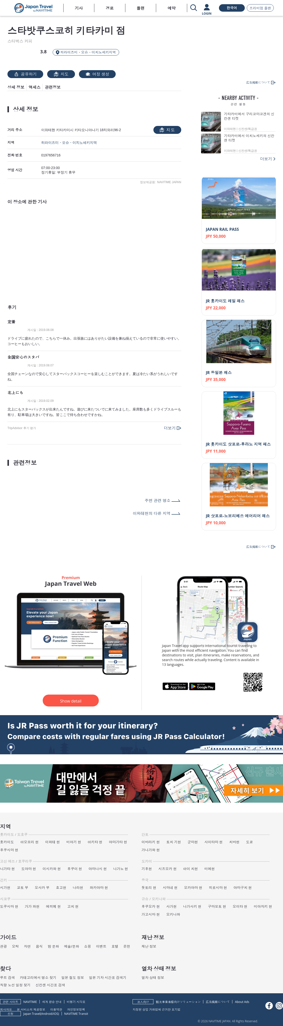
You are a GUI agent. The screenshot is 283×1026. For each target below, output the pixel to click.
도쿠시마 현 (9, 906)
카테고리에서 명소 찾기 (38, 977)
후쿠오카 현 (151, 906)
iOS (55, 1014)
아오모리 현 (29, 842)
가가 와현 (32, 906)
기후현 (147, 868)
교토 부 (22, 887)
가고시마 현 (151, 914)
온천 (126, 946)
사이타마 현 (213, 842)
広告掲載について (218, 1002)
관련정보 (53, 87)
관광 (3, 946)
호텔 (114, 946)
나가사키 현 (192, 906)
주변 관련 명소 (158, 500)
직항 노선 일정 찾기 (15, 985)
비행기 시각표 (76, 1002)
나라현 (78, 887)
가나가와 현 (151, 850)
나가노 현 (120, 868)
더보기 (170, 428)
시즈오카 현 (167, 868)
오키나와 (173, 914)
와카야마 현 (99, 887)
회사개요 (6, 1009)
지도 (61, 74)
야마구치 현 (243, 887)
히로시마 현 (218, 887)
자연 (27, 946)
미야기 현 (73, 842)
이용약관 (56, 1009)
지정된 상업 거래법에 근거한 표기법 (156, 1009)
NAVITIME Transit (76, 1014)
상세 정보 (15, 87)
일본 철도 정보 (72, 977)
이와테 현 (52, 842)
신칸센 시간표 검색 (50, 985)
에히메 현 (53, 906)
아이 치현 (190, 868)
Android (46, 1014)
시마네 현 (170, 887)
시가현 (5, 887)
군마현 (192, 842)
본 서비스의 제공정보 (31, 1009)
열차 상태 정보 (153, 977)
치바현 (234, 842)
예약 (172, 8)
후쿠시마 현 (9, 850)
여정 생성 (97, 74)
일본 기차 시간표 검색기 (107, 977)
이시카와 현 (51, 868)
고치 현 (73, 906)
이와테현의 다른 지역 (152, 513)
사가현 (171, 906)
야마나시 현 (98, 868)
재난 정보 (149, 946)
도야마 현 (28, 868)
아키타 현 (95, 842)
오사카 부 (42, 887)
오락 (15, 946)
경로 (110, 8)
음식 (39, 946)
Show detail (70, 701)
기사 (79, 8)
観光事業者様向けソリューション (178, 1002)
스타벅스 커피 (19, 41)
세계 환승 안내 (52, 1002)
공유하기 (25, 74)
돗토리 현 (149, 887)
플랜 (140, 8)
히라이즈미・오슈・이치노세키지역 (69, 143)
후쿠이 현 (74, 868)
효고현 (61, 887)
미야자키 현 (263, 906)
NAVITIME (30, 1002)
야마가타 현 (118, 842)
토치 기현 (173, 842)
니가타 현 (7, 868)
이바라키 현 (151, 842)
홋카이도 (7, 842)
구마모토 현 (217, 906)
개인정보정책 (76, 1009)
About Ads (242, 1002)
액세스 (34, 87)
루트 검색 (7, 977)
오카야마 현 (193, 887)
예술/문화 (71, 946)
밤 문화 (53, 946)
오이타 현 (240, 906)
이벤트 (101, 946)
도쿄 (249, 842)
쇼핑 (87, 946)
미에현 (209, 868)
